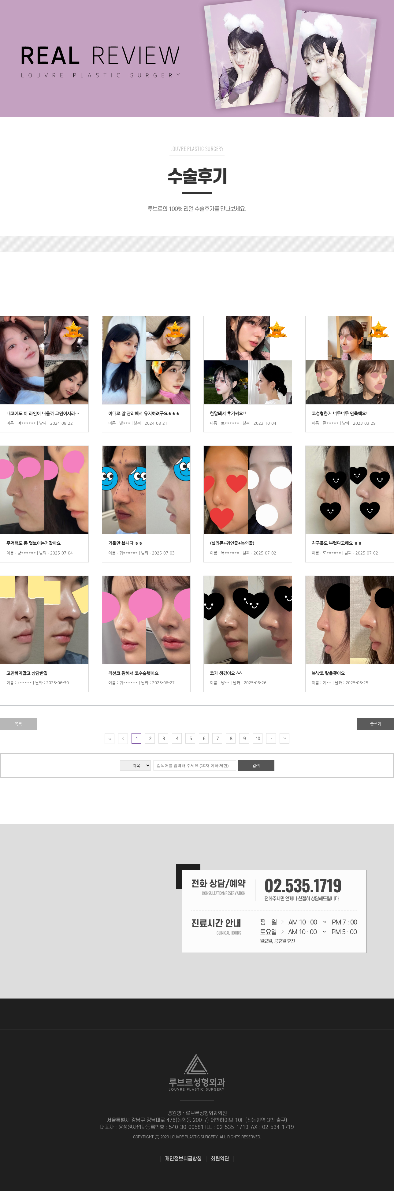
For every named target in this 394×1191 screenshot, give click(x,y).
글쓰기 (375, 724)
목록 (18, 724)
